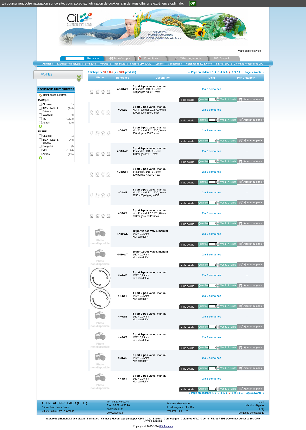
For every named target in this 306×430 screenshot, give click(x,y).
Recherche (93, 58)
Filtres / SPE (218, 418)
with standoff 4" (141, 236)
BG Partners (166, 426)
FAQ (261, 409)
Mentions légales (254, 405)
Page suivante (253, 72)
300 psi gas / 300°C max (146, 92)
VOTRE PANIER (153, 421)
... (242, 72)
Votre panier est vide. (250, 50)
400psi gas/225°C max (145, 154)
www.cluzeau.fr (115, 412)
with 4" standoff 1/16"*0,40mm (149, 109)
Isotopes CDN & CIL (139, 418)
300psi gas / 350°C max (146, 112)
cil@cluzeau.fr (115, 409)
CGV (261, 401)
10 (238, 72)
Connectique (171, 418)
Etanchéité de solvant (72, 418)
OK (192, 3)
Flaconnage (118, 418)
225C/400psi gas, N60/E (146, 195)
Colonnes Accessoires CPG (243, 418)
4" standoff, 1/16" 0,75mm (147, 89)
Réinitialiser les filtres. (53, 94)
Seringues (93, 418)
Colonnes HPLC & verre (195, 418)
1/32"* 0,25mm (141, 233)
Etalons (157, 418)
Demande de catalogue (251, 412)
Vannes (105, 418)
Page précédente (201, 72)
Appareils (51, 418)
